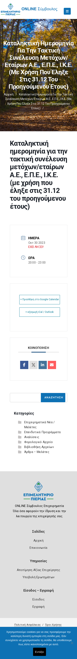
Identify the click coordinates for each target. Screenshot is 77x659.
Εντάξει (39, 651)
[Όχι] (72, 645)
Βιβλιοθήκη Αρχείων (39, 447)
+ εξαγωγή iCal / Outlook (39, 312)
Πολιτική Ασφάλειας (27, 624)
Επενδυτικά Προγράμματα (42, 432)
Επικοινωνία (38, 548)
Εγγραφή (38, 607)
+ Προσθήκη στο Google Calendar (39, 299)
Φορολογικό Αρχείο (38, 442)
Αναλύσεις (31, 437)
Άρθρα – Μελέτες (36, 452)
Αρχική (9, 94)
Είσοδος (38, 599)
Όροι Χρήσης (53, 624)
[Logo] (38, 494)
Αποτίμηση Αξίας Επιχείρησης (38, 570)
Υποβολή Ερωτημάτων (38, 577)
